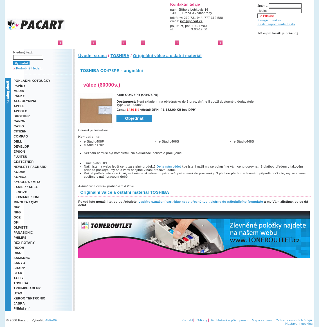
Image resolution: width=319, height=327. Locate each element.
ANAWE (51, 320)
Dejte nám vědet (169, 166)
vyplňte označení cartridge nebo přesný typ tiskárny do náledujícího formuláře (201, 201)
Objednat (134, 118)
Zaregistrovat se (269, 20)
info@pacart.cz (191, 21)
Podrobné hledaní (29, 68)
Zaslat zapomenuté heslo (276, 24)
